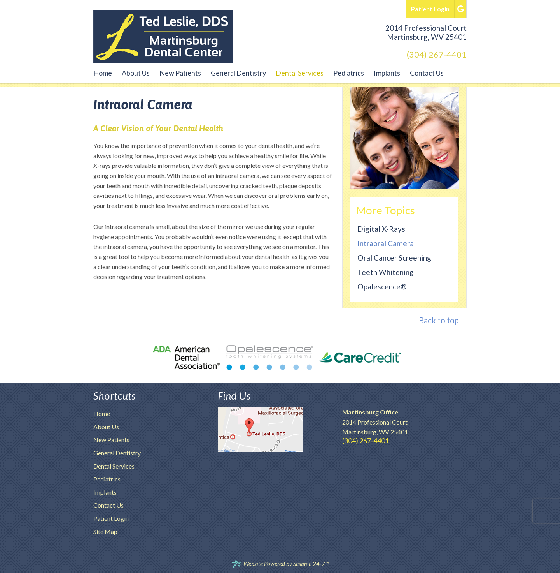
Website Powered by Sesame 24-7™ (280, 563)
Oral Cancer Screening (394, 257)
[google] (460, 8)
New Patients (111, 439)
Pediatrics (107, 479)
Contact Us (108, 505)
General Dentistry (117, 453)
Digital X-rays (381, 228)
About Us (106, 426)
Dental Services (114, 466)
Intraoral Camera (385, 243)
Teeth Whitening (385, 272)
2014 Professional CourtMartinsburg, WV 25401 (426, 32)
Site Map (105, 531)
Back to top (439, 320)
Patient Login (111, 518)
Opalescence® (382, 286)
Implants (105, 492)
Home (101, 413)
